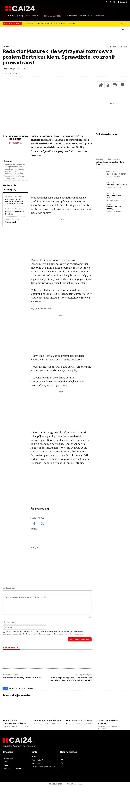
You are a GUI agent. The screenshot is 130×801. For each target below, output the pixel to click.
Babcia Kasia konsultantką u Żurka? (110, 163)
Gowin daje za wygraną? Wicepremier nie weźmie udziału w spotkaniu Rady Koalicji (71, 679)
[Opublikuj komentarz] (80, 639)
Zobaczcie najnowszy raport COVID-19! (22, 677)
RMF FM (30, 688)
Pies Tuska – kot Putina (116, 185)
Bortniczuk (13, 688)
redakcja (11, 68)
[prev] (121, 23)
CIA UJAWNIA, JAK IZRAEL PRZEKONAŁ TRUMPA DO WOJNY (49, 23)
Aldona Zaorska (111, 200)
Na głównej (9, 196)
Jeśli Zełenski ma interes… (113, 196)
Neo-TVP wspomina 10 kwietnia (15, 212)
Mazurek (22, 688)
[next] (125, 23)
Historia (7, 219)
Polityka (6, 46)
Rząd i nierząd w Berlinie (116, 174)
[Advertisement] (61, 178)
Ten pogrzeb (10, 161)
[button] (123, 30)
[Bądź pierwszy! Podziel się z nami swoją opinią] (47, 604)
